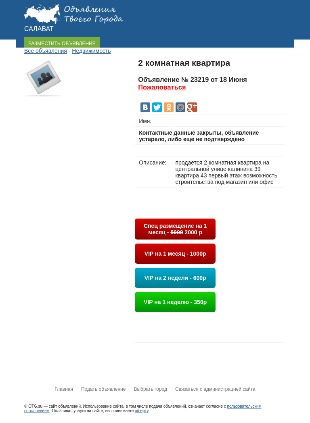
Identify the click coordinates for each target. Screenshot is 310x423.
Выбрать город (150, 389)
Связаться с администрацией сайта (215, 389)
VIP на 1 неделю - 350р (175, 302)
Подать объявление (103, 389)
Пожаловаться (162, 87)
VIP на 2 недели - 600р (175, 278)
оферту (141, 410)
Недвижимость (91, 51)
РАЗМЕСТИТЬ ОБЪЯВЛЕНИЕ (62, 43)
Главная (63, 389)
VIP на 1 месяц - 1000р (175, 253)
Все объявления (45, 51)
